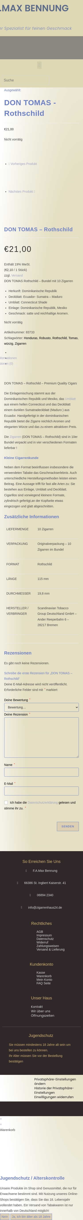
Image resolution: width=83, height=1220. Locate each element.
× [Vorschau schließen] (1, 1119)
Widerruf (42, 942)
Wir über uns (40, 1011)
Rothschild (59, 338)
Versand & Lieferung (51, 949)
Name (9, 765)
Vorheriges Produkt (24, 164)
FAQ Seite (44, 983)
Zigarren (20, 343)
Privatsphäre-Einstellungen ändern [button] (55, 1081)
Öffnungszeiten (42, 1015)
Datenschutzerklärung (43, 802)
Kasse (41, 972)
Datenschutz (45, 939)
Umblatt (70, 399)
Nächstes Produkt (21, 191)
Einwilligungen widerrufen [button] (54, 1097)
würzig (8, 343)
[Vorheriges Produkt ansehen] (9, 164)
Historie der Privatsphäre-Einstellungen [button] (54, 1090)
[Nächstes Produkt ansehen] (34, 191)
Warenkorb (44, 976)
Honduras (30, 338)
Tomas (73, 338)
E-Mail (9, 783)
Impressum (44, 935)
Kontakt (37, 1006)
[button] (39, 65)
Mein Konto (44, 979)
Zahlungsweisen (48, 946)
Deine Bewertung (17, 700)
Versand (17, 275)
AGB (40, 931)
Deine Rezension (17, 714)
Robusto (45, 338)
